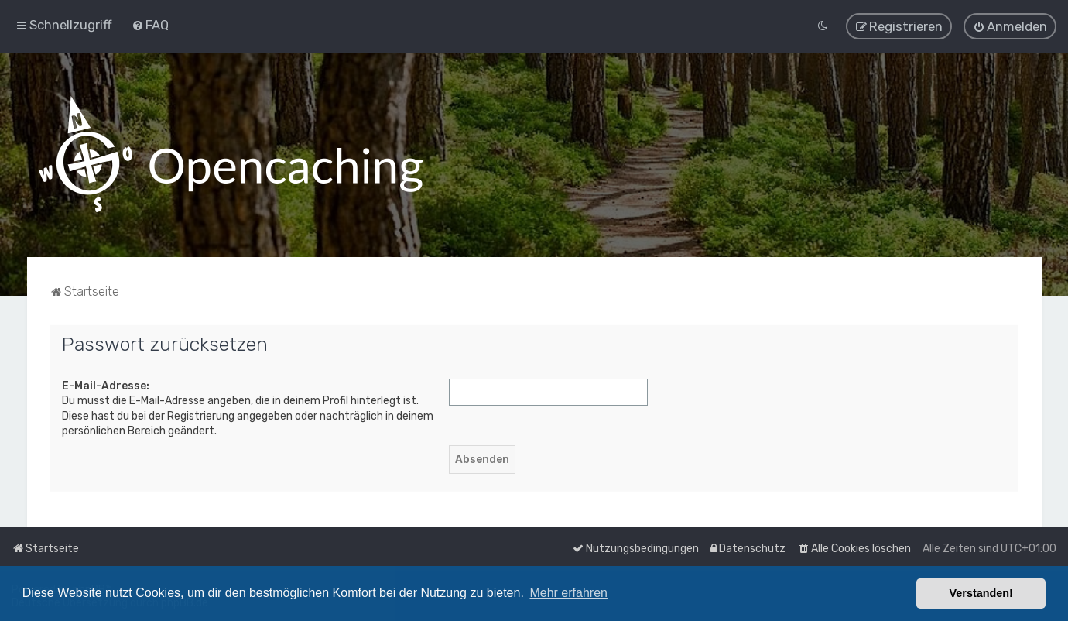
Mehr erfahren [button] (568, 592)
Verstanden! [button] (981, 593)
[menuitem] (150, 24)
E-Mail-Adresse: (105, 385)
